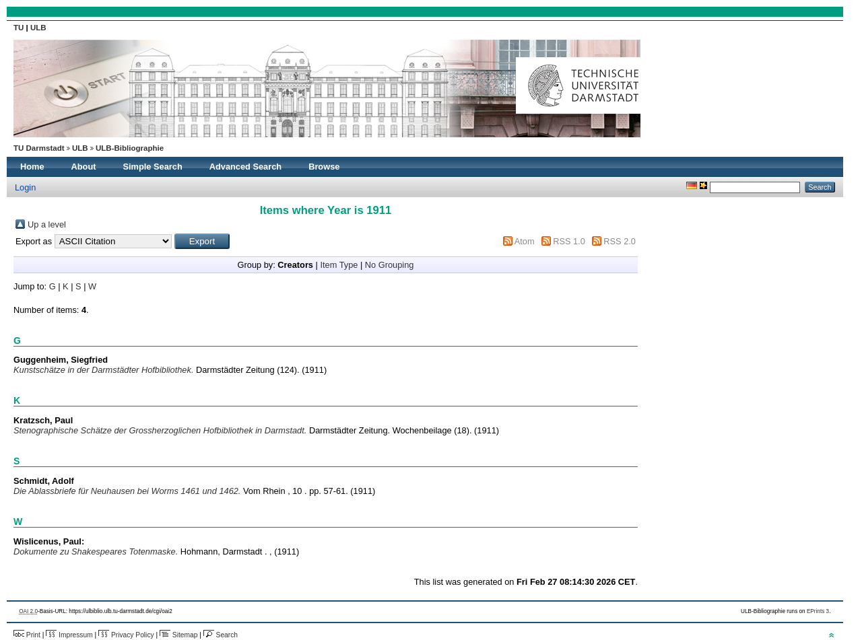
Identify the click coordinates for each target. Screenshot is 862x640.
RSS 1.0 (569, 241)
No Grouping (389, 265)
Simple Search (153, 167)
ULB (38, 28)
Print (26, 635)
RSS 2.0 (619, 241)
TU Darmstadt (39, 148)
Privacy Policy (126, 635)
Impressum (69, 635)
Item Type (339, 265)
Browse (323, 167)
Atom (525, 241)
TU (19, 28)
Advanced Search (245, 167)
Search (220, 635)
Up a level (47, 224)
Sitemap (178, 635)
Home (32, 167)
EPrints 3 (818, 611)
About (83, 167)
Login (25, 187)
